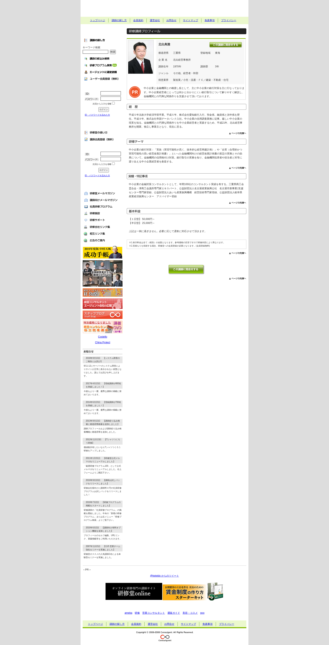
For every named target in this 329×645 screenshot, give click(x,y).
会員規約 (138, 20)
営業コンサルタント (153, 612)
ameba (128, 612)
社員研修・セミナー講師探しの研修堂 (164, 8)
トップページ (97, 20)
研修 (137, 612)
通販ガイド (173, 612)
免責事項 (210, 20)
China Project (102, 342)
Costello (102, 336)
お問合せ (171, 20)
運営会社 (155, 20)
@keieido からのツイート (164, 575)
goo (202, 612)
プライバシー (228, 20)
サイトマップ (190, 20)
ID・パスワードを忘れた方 (97, 115)
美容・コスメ (190, 612)
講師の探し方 (119, 20)
